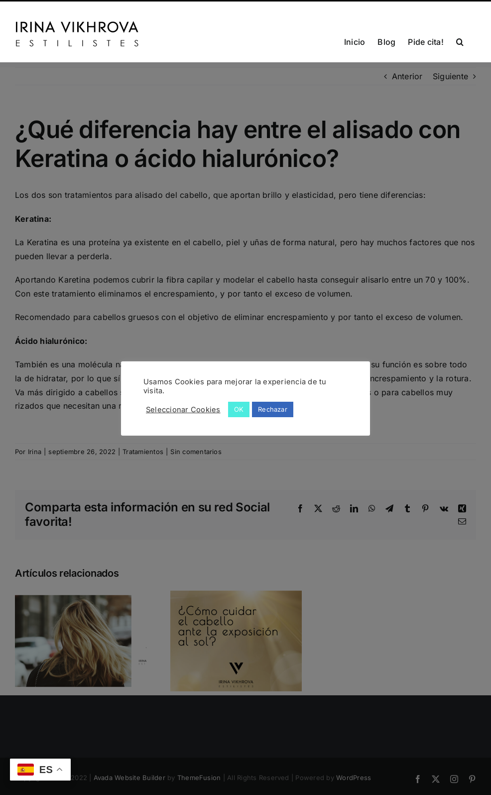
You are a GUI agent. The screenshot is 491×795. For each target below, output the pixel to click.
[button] (460, 41)
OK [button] (239, 409)
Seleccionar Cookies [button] (183, 409)
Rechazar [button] (272, 409)
